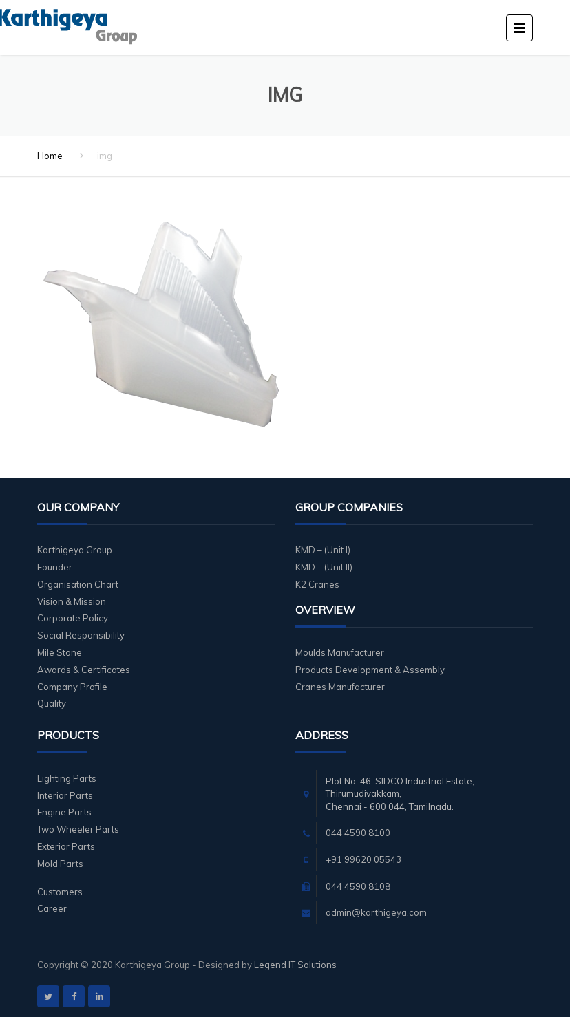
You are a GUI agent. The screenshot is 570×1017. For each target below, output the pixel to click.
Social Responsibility (81, 635)
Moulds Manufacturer (339, 652)
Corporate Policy (72, 617)
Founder (54, 566)
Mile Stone (59, 652)
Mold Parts (60, 863)
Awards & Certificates (83, 669)
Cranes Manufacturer (340, 686)
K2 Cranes (317, 584)
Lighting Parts (66, 778)
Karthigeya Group (74, 549)
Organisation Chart (77, 584)
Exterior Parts (66, 846)
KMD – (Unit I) (322, 549)
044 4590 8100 (358, 832)
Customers (60, 891)
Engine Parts (64, 811)
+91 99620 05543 (363, 859)
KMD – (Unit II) (323, 566)
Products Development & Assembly (370, 669)
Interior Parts (65, 795)
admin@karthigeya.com (376, 912)
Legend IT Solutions (295, 964)
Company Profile (72, 686)
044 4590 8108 (358, 886)
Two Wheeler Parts (78, 829)
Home (50, 155)
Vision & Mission (71, 601)
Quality (51, 703)
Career (52, 908)
